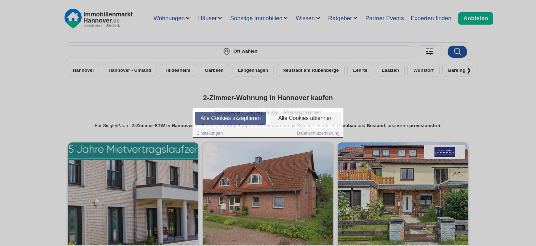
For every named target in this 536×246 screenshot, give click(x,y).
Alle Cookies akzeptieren (230, 118)
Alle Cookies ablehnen (305, 118)
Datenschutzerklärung (318, 133)
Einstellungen (210, 133)
